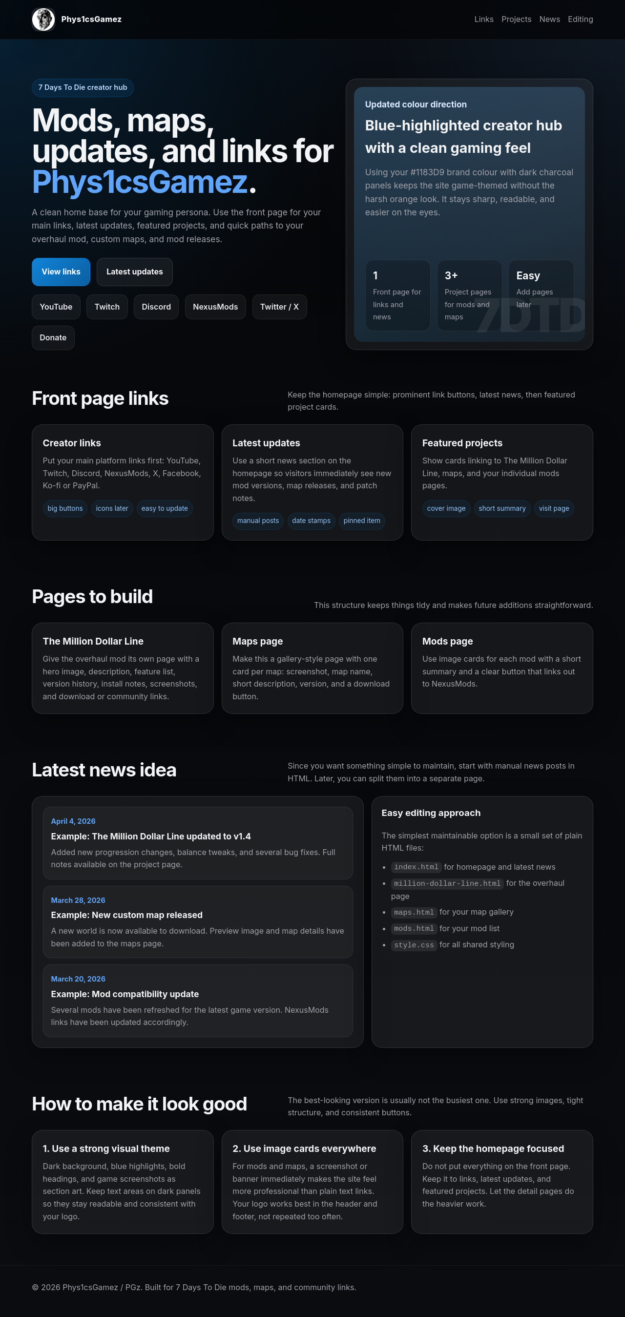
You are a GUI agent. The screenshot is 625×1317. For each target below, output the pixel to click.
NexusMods (215, 307)
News (550, 19)
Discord (156, 307)
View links (61, 271)
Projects (516, 19)
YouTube (56, 307)
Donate (53, 337)
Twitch (107, 307)
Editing (580, 19)
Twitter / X (279, 307)
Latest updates (134, 271)
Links (484, 19)
